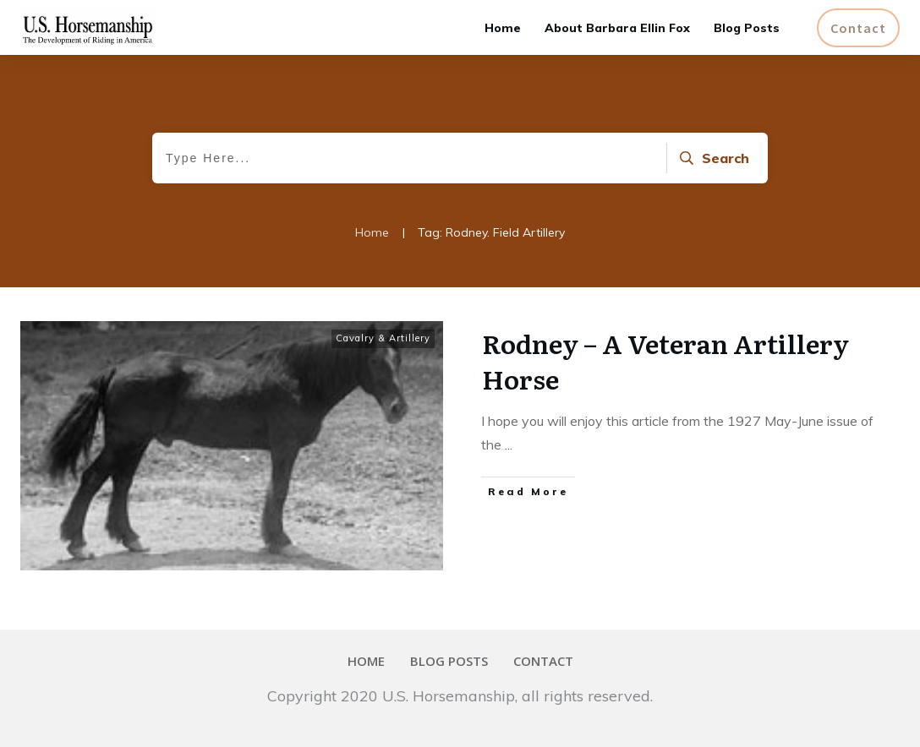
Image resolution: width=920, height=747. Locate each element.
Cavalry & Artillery (383, 338)
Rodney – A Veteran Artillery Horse (665, 360)
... (508, 444)
